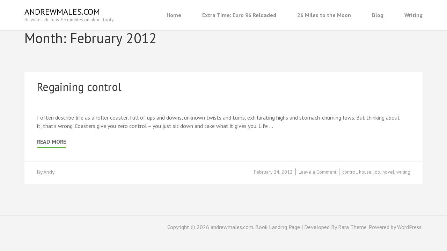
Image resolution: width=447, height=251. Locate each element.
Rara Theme (352, 226)
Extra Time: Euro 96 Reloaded (239, 15)
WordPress (409, 226)
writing (403, 172)
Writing (413, 15)
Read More (51, 141)
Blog (377, 15)
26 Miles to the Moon (324, 15)
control (349, 172)
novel (388, 172)
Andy (48, 171)
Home (174, 15)
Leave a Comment (317, 172)
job (377, 172)
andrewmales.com (62, 11)
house (365, 172)
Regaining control (79, 86)
